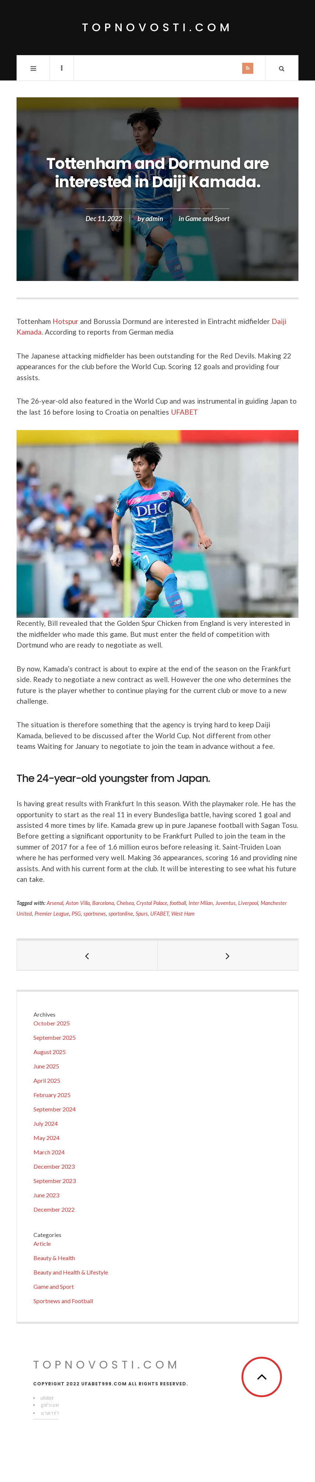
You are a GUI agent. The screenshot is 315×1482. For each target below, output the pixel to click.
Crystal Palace (151, 903)
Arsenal (55, 903)
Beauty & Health (54, 1257)
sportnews (94, 914)
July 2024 (45, 1123)
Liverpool (248, 903)
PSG (76, 914)
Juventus (225, 903)
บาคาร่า (49, 1413)
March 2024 (49, 1152)
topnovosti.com (157, 27)
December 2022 (54, 1209)
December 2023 (54, 1166)
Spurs (142, 914)
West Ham (182, 914)
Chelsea (125, 903)
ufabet (47, 1398)
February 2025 (52, 1094)
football (178, 903)
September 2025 (54, 1037)
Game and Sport (207, 218)
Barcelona (103, 903)
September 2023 (54, 1180)
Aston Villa (78, 903)
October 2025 (51, 1023)
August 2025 (49, 1051)
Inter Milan (201, 903)
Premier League (52, 914)
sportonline (120, 914)
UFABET (184, 412)
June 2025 (46, 1066)
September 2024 (54, 1109)
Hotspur (65, 321)
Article (42, 1243)
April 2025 (46, 1080)
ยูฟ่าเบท (49, 1405)
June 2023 (46, 1194)
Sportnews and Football (63, 1300)
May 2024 (46, 1137)
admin (154, 218)
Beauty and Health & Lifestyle (70, 1272)
